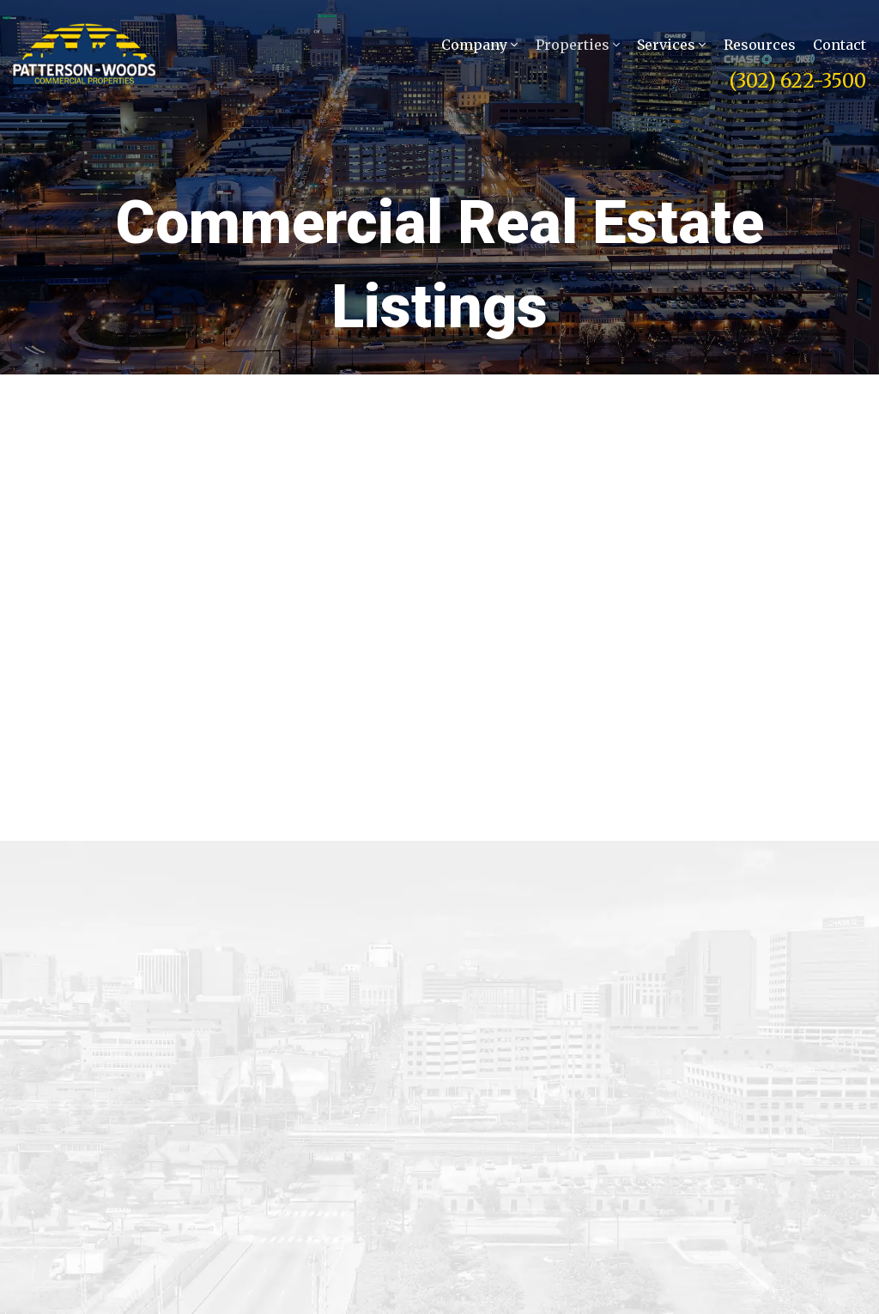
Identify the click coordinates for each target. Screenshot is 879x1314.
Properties (578, 48)
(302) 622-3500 (798, 84)
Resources (760, 48)
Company (479, 48)
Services (671, 48)
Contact (839, 48)
